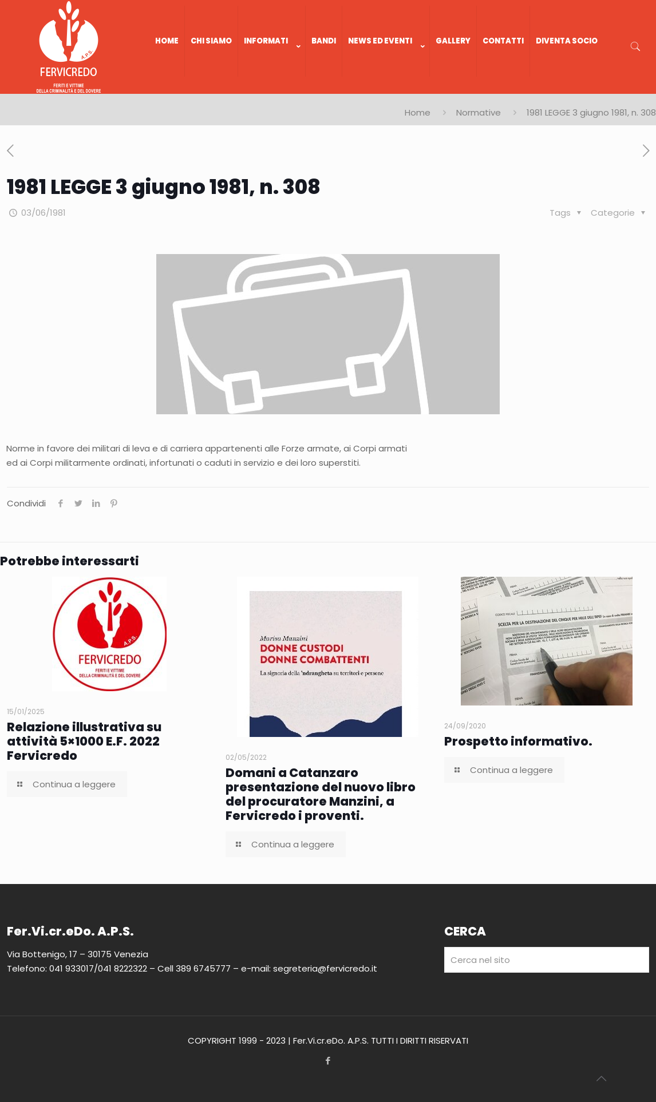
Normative (478, 112)
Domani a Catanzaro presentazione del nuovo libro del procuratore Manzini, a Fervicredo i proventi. (321, 794)
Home (417, 112)
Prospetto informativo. (518, 741)
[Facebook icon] (328, 1061)
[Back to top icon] (601, 1079)
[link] (272, 88)
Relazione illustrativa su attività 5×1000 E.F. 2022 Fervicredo (84, 741)
